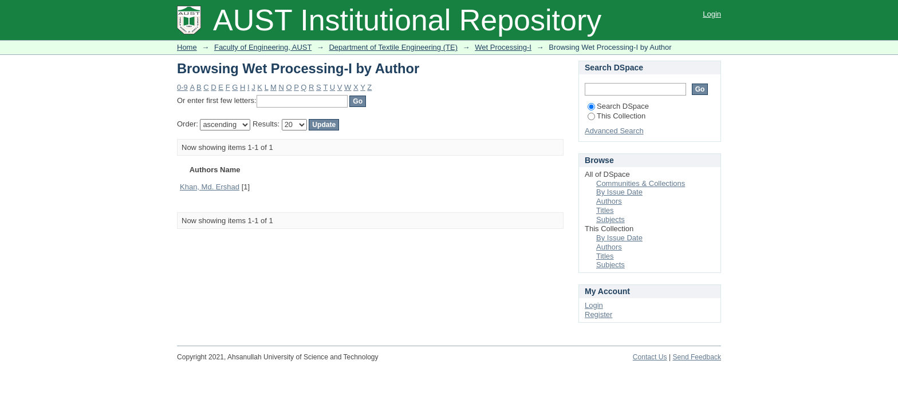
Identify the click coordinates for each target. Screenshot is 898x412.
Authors (609, 201)
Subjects (610, 219)
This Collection (616, 116)
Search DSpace (618, 106)
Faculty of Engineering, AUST (263, 47)
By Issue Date (619, 192)
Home (187, 47)
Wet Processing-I (503, 47)
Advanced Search (614, 130)
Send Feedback (696, 357)
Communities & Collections (640, 183)
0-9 (182, 87)
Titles (605, 210)
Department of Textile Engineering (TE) (393, 47)
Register (598, 314)
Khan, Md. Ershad (209, 187)
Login (712, 14)
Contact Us (650, 357)
